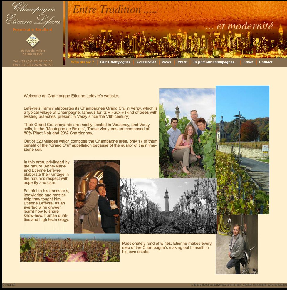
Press (182, 62)
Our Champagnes (115, 62)
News (166, 62)
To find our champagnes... (215, 62)
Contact (265, 62)
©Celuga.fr (9, 284)
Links (248, 62)
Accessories (146, 62)
